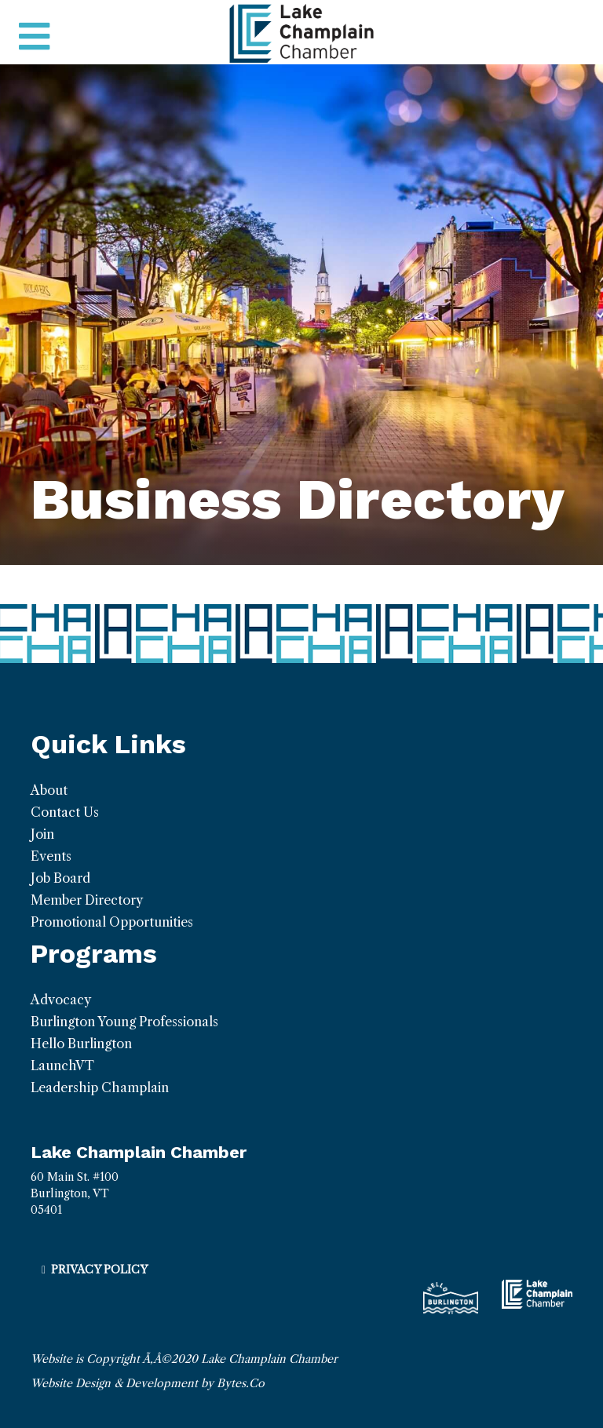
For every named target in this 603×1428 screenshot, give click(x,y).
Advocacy (61, 999)
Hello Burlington (81, 1043)
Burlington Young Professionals (124, 1021)
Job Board (60, 878)
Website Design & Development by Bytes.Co (148, 1383)
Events (51, 856)
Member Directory (87, 900)
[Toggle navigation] (34, 37)
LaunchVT (62, 1065)
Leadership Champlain (100, 1087)
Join (42, 834)
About (49, 790)
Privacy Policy (99, 1269)
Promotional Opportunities (112, 922)
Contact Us (65, 812)
